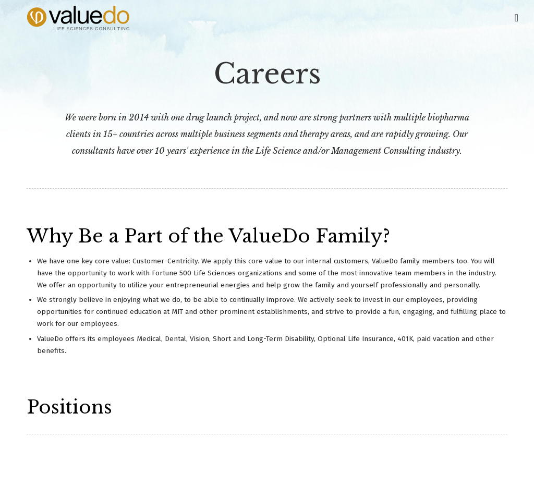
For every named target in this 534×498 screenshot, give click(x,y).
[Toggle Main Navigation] (516, 16)
